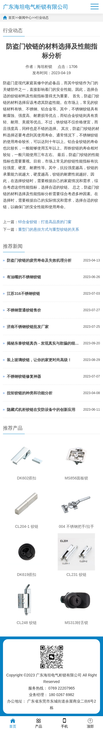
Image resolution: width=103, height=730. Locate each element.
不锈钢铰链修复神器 (24, 376)
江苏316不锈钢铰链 (23, 293)
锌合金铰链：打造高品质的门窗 (44, 222)
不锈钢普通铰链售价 (24, 310)
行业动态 (42, 18)
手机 (64, 722)
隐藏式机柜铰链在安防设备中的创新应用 (41, 409)
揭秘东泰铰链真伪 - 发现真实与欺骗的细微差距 (43, 343)
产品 (38, 722)
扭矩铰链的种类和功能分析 (29, 393)
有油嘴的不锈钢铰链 (24, 277)
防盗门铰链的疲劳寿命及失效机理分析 (39, 260)
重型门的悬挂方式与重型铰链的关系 (48, 229)
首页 (11, 18)
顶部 (90, 722)
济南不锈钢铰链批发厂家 (28, 327)
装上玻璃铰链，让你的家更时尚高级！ (39, 360)
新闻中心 (25, 18)
